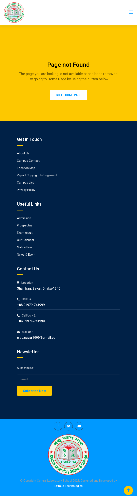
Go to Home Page (68, 95)
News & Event (26, 254)
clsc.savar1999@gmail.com (37, 338)
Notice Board (25, 247)
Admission (24, 218)
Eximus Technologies (69, 486)
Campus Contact (28, 161)
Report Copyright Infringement (37, 175)
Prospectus (24, 225)
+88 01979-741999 (31, 305)
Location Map (26, 168)
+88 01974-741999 (31, 321)
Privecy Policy (26, 190)
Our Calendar (25, 240)
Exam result (25, 233)
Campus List (25, 182)
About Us (23, 153)
